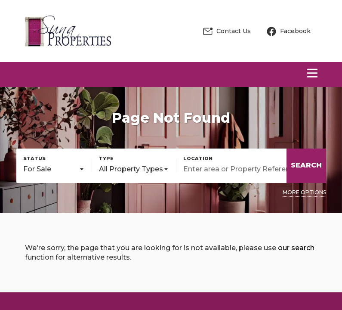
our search (296, 248)
